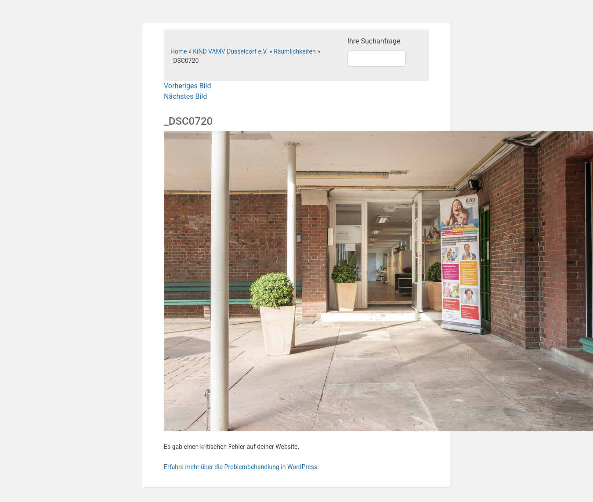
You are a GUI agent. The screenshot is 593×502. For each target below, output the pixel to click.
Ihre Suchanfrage (374, 41)
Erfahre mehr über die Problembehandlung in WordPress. (241, 466)
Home (178, 51)
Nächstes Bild (185, 96)
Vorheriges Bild (187, 86)
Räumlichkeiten (295, 51)
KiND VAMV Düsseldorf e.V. (230, 51)
